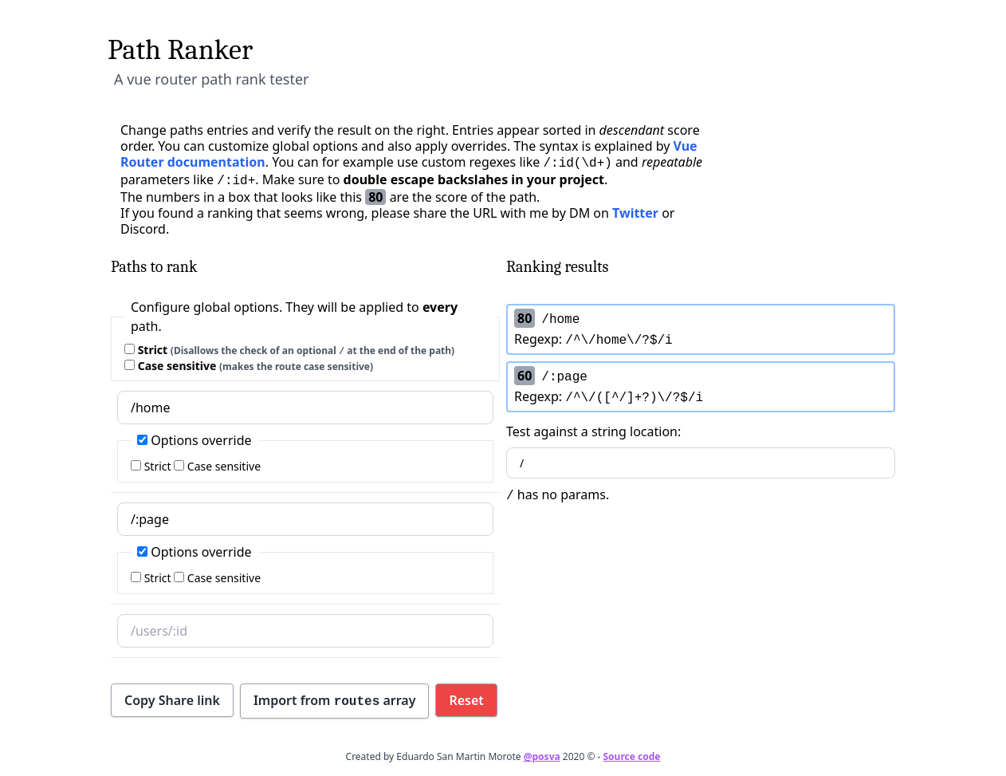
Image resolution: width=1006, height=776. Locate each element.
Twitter (635, 213)
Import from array (334, 700)
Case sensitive (248, 365)
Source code (631, 756)
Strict (289, 349)
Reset (466, 700)
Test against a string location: (700, 451)
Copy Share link (172, 700)
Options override (194, 440)
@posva (542, 756)
